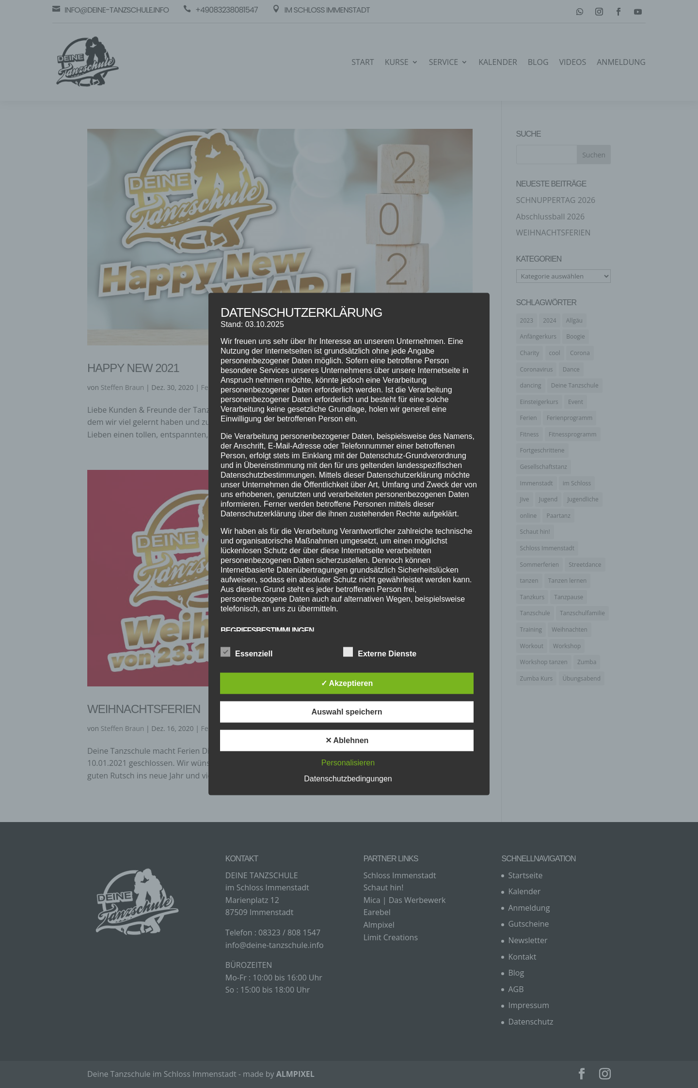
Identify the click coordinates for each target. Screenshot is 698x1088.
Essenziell (246, 652)
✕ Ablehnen (347, 740)
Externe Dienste (379, 652)
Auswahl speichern (347, 711)
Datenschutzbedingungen (348, 778)
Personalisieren (348, 762)
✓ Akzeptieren (347, 683)
